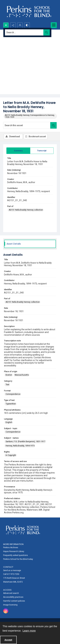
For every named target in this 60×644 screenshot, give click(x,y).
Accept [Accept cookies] (8, 640)
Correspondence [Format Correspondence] (13, 394)
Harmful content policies (14, 601)
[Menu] (54, 25)
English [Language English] (9, 422)
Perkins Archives (10, 547)
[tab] (18, 151)
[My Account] (20, 25)
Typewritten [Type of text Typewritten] (11, 404)
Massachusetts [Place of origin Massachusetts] (22, 375)
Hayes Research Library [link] (13, 551)
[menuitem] (30, 551)
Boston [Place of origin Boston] (9, 375)
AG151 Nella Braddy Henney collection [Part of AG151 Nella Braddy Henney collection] (26, 210)
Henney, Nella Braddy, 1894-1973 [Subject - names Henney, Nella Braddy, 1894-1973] (20, 446)
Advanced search (11, 593)
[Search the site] (24, 32)
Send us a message (12, 570)
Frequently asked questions (15, 555)
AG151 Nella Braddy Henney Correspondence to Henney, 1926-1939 (30, 116)
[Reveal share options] (13, 25)
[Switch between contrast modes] (27, 25)
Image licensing (10, 605)
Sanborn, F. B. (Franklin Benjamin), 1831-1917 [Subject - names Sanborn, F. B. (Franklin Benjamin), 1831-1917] (25, 441)
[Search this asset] (26, 125)
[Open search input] (5, 25)
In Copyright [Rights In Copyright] (11, 455)
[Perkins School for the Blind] (28, 11)
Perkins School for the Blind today (18, 559)
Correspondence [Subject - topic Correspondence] (13, 432)
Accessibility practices (13, 597)
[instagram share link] (5, 610)
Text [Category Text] (7, 384)
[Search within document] (53, 125)
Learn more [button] (29, 630)
